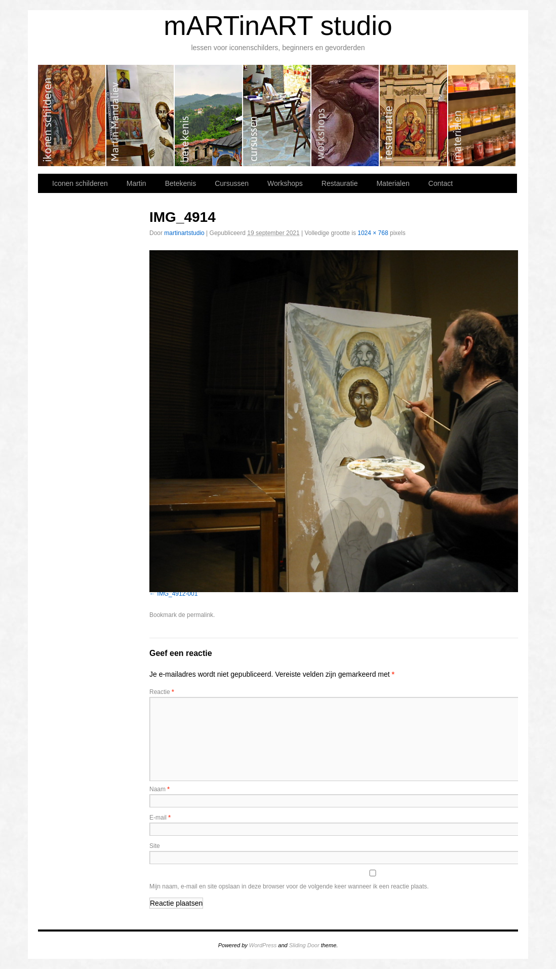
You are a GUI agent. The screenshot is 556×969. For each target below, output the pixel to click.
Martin (140, 115)
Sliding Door (304, 945)
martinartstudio (184, 233)
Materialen (481, 115)
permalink (200, 614)
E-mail (160, 817)
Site (154, 845)
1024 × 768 (373, 233)
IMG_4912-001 (177, 593)
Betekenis (209, 115)
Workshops (345, 115)
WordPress (262, 945)
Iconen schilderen (72, 115)
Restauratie (414, 115)
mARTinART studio (278, 26)
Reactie (161, 691)
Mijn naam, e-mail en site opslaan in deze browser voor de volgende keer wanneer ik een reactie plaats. (289, 886)
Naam (159, 789)
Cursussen (277, 115)
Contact (440, 183)
